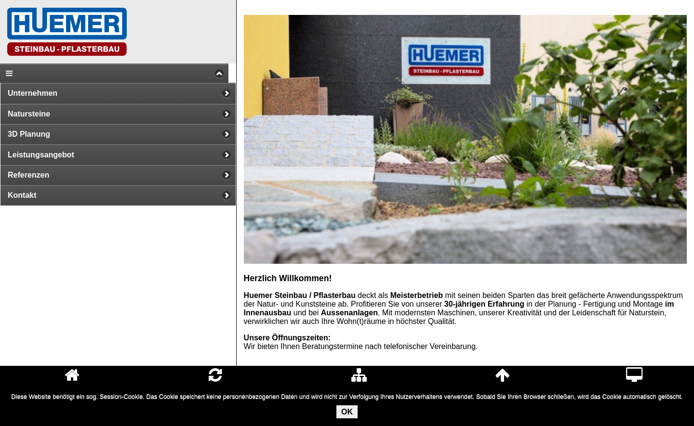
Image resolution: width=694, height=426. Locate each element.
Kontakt (22, 195)
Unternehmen (32, 93)
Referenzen (28, 175)
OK (347, 412)
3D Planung (29, 134)
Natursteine (29, 114)
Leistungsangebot (41, 155)
